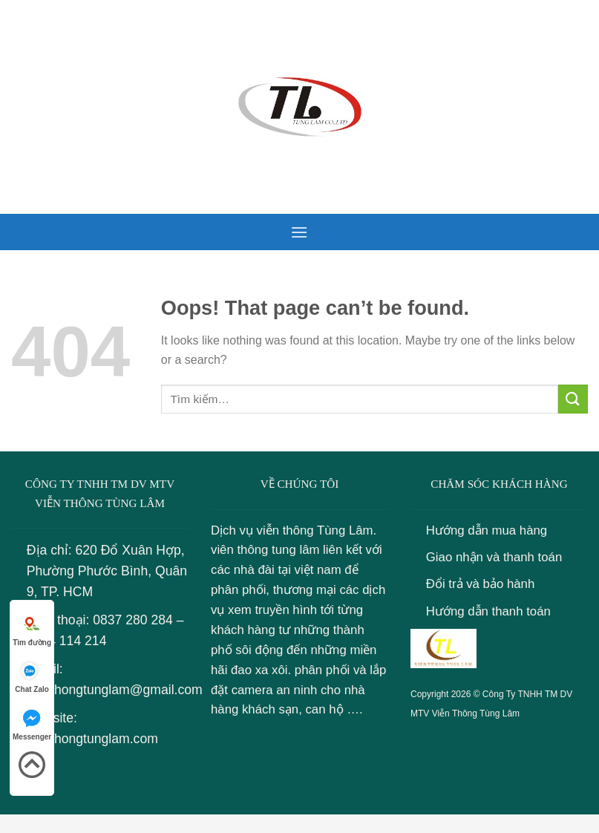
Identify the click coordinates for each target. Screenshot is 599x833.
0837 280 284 (133, 619)
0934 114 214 (67, 640)
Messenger (32, 723)
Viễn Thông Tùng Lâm (476, 713)
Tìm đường (32, 628)
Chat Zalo (32, 675)
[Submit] (573, 399)
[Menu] (299, 232)
